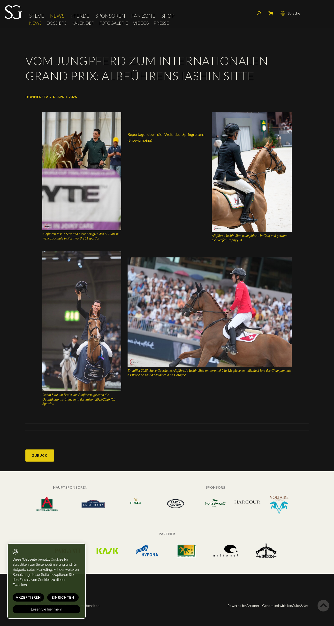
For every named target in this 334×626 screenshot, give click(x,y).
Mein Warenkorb (270, 13)
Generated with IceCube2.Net (285, 605)
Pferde (79, 15)
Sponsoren (110, 15)
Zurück (39, 455)
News (57, 15)
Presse (161, 23)
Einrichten (63, 597)
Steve (36, 15)
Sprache (290, 13)
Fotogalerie (113, 23)
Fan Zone (143, 15)
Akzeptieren (28, 597)
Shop (168, 15)
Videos (141, 23)
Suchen (258, 13)
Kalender (82, 23)
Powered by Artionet (243, 605)
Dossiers (56, 23)
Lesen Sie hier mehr (46, 609)
